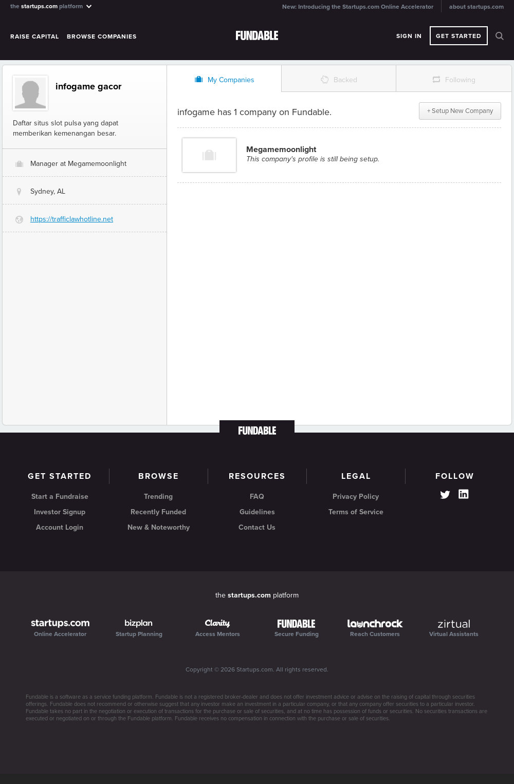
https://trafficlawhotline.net (71, 219)
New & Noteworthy (158, 527)
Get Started (459, 36)
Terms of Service (355, 512)
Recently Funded (158, 512)
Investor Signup (59, 512)
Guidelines (257, 512)
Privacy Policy (356, 496)
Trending (158, 496)
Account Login (59, 527)
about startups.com (476, 6)
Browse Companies (102, 36)
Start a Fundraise (59, 496)
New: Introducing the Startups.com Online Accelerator (357, 6)
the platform (51, 6)
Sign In (409, 36)
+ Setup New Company (460, 111)
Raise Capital (34, 36)
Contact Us (257, 527)
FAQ (257, 496)
